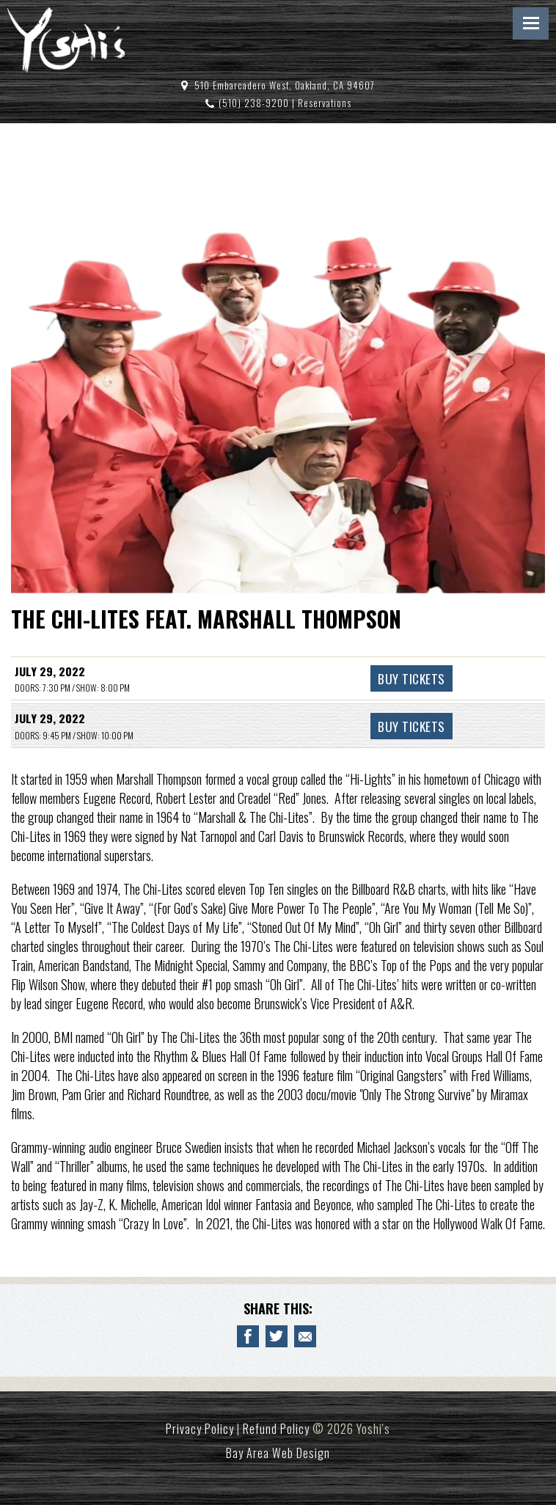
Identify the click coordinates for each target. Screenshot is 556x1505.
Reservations (324, 103)
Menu (531, 23)
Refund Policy (276, 1429)
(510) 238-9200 (254, 103)
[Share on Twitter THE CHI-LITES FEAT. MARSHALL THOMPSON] (277, 1336)
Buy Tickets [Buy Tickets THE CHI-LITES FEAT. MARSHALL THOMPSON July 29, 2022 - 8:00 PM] (411, 678)
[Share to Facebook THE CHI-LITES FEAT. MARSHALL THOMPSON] (248, 1336)
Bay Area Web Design (278, 1453)
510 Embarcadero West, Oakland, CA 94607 (284, 85)
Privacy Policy (200, 1429)
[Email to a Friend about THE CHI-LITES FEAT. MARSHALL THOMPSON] (305, 1336)
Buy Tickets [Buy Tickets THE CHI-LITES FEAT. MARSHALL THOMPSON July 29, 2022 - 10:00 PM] (411, 726)
